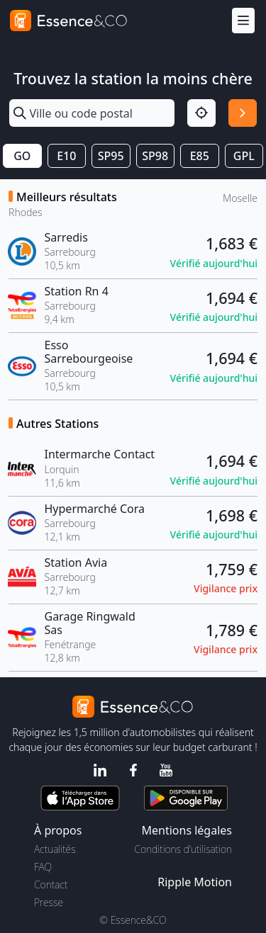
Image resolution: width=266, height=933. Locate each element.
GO (22, 156)
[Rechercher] (242, 113)
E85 (199, 156)
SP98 (155, 156)
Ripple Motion (194, 882)
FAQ (43, 866)
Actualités (55, 849)
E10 (66, 156)
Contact (50, 884)
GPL (244, 156)
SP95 (111, 156)
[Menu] (243, 21)
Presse (48, 902)
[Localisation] (201, 113)
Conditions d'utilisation (183, 849)
